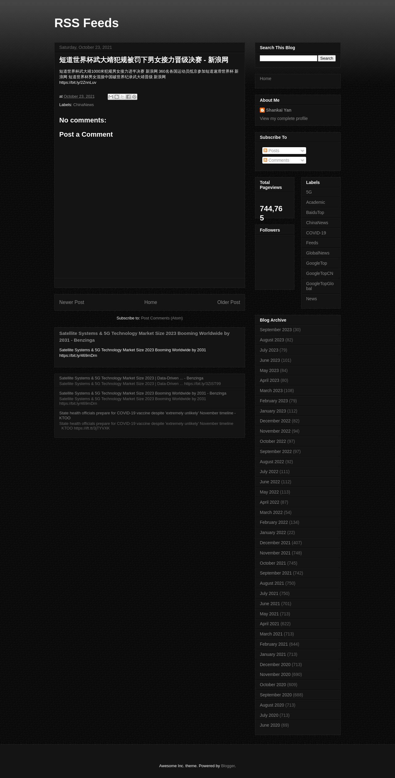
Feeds (312, 242)
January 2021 (273, 654)
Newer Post (71, 302)
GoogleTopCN (319, 273)
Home (150, 302)
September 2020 (276, 694)
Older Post (228, 302)
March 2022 (271, 512)
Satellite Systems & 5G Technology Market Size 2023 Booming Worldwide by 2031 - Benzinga (142, 393)
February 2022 (274, 522)
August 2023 (272, 339)
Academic (315, 202)
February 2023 (274, 400)
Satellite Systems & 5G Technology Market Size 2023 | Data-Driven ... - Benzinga (131, 378)
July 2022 (269, 471)
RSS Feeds (86, 23)
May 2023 (269, 370)
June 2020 (270, 725)
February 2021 (274, 644)
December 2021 (275, 542)
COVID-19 (316, 232)
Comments (276, 160)
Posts (271, 150)
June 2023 (270, 360)
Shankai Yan (278, 110)
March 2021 (271, 633)
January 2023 (273, 410)
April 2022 (269, 502)
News (311, 298)
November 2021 (275, 552)
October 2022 (273, 441)
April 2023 (269, 380)
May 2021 (269, 613)
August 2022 (272, 461)
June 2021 (270, 603)
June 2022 (270, 481)
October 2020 (273, 684)
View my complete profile (284, 118)
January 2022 (273, 532)
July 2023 (269, 350)
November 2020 (275, 674)
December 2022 (275, 420)
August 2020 (272, 705)
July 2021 (269, 593)
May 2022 (269, 491)
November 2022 (275, 431)
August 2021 (272, 583)
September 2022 (276, 451)
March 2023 (271, 390)
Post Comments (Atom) (162, 318)
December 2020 (275, 664)
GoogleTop (316, 263)
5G (309, 192)
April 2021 (269, 623)
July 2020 (269, 715)
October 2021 (273, 563)
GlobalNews (317, 252)
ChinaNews (83, 104)
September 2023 (276, 329)
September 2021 (276, 573)
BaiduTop (315, 212)
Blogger (228, 765)
